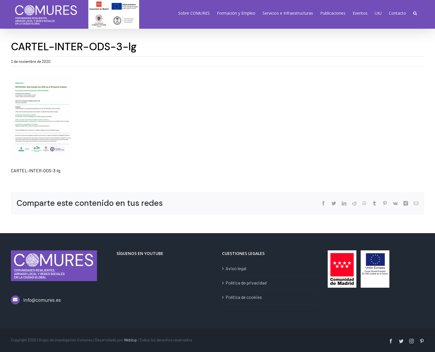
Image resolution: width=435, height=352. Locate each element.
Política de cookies (244, 297)
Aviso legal (236, 268)
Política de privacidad (246, 282)
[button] (415, 13)
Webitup (130, 340)
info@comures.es (42, 300)
